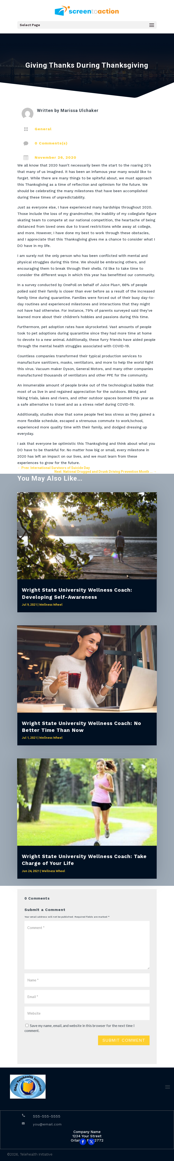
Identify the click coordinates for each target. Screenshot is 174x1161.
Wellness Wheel (50, 604)
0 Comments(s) (51, 143)
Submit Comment (123, 1040)
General (43, 129)
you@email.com (47, 1124)
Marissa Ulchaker (80, 110)
